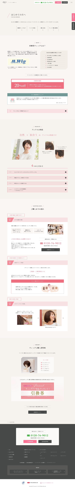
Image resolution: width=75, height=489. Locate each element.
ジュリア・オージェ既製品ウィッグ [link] (37, 472)
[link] (15, 3)
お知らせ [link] (26, 454)
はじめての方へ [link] (11, 452)
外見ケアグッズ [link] (27, 452)
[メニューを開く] (71, 3)
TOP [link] (8, 422)
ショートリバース (54, 452)
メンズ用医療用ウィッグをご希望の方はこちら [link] (56, 472)
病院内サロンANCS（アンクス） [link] (30, 449)
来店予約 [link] (73, 25)
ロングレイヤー (63, 455)
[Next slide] (63, 318)
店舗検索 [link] (73, 16)
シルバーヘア (42, 458)
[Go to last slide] (38, 318)
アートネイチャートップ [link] (51, 462)
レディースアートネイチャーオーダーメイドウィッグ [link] (18, 472)
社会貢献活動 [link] (22, 462)
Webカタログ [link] (11, 459)
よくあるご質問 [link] (11, 454)
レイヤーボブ (63, 452)
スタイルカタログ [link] (43, 449)
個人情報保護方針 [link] (30, 462)
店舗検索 (30, 441)
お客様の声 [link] (11, 456)
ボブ (41, 455)
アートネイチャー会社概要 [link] (39, 462)
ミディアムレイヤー (54, 455)
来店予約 (45, 441)
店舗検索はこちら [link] (53, 249)
